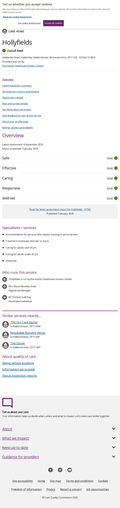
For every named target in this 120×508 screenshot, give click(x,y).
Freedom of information (26, 489)
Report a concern (71, 489)
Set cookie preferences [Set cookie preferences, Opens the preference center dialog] (29, 20)
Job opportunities (97, 489)
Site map (55, 481)
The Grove (17, 343)
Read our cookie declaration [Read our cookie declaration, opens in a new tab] (17, 14)
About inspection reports (19, 376)
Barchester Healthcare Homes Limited (22, 65)
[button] (60, 50)
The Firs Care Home (23, 322)
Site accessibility (22, 481)
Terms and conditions (79, 481)
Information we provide (18, 369)
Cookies (103, 481)
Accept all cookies (53, 20)
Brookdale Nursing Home (27, 333)
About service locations (18, 363)
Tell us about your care (15, 412)
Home (41, 481)
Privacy (50, 489)
